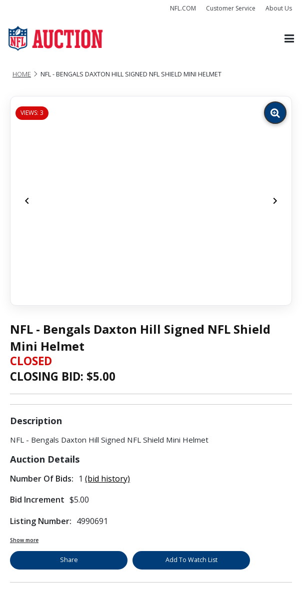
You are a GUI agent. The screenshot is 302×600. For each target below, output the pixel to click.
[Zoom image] (275, 112)
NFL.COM (183, 8)
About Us (279, 8)
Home (21, 74)
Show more (24, 540)
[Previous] (27, 200)
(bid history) (107, 478)
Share (69, 560)
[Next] (275, 200)
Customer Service (231, 8)
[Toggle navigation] (289, 38)
